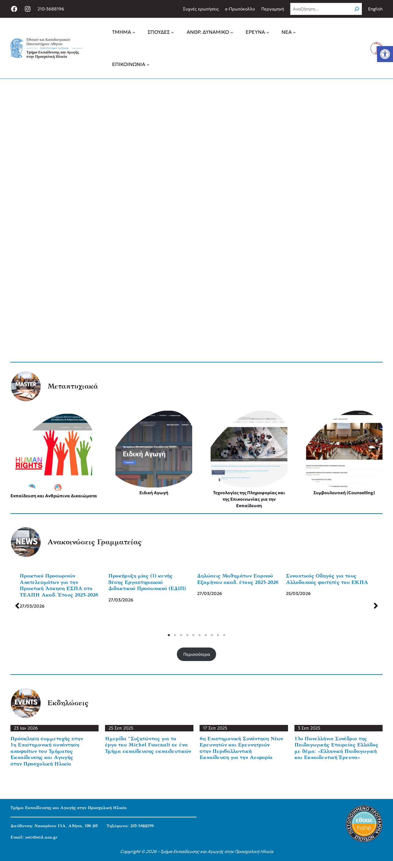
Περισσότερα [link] (196, 654)
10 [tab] (222, 635)
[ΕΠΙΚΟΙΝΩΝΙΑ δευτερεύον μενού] (148, 64)
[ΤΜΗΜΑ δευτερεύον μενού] (133, 32)
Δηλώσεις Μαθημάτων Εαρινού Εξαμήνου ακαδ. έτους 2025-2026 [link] (236, 579)
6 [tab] (198, 635)
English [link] (375, 9)
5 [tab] (192, 635)
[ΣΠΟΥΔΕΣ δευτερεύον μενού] (172, 32)
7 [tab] (204, 635)
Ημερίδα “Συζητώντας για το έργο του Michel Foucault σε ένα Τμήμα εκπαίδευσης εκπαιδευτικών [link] (148, 745)
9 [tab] (216, 635)
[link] (385, 54)
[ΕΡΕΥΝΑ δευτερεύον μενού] (267, 32)
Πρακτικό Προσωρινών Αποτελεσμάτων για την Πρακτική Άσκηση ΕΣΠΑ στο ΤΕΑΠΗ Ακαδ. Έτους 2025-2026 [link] (57, 585)
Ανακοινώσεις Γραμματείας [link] (94, 542)
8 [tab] (210, 635)
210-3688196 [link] (50, 9)
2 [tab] (173, 635)
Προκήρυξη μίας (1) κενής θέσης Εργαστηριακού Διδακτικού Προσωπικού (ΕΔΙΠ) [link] (145, 582)
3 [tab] (179, 635)
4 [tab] (185, 635)
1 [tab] (167, 635)
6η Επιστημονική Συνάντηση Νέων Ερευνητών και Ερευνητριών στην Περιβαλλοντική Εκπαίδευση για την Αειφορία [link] (241, 748)
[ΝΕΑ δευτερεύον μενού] (294, 32)
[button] (15, 605)
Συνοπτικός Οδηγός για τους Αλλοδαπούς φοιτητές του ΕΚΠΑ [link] (325, 579)
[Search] (356, 9)
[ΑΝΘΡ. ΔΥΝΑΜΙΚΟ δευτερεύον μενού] (231, 32)
